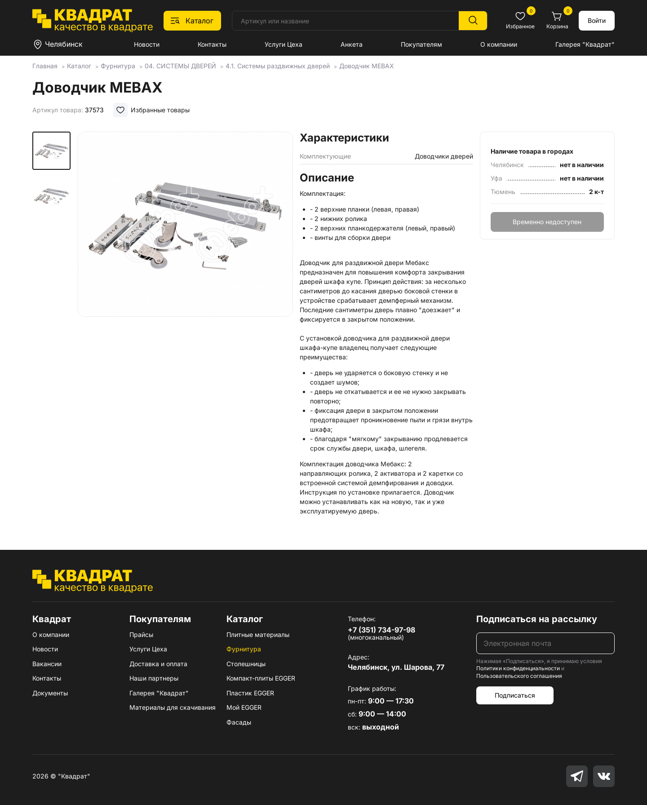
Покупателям (421, 44)
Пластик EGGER (250, 693)
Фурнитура (243, 649)
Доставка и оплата (158, 664)
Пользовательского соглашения (519, 675)
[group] (185, 244)
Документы (50, 693)
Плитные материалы (257, 634)
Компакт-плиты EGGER (260, 678)
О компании (498, 44)
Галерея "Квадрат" (585, 44)
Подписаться (515, 695)
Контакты (212, 44)
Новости (147, 44)
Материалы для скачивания (172, 707)
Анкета (352, 44)
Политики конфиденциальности (518, 668)
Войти (597, 20)
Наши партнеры (153, 678)
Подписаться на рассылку (536, 619)
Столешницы (246, 664)
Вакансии (47, 664)
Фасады (238, 722)
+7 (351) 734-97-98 (381, 630)
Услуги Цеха (283, 44)
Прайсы (141, 634)
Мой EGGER (243, 707)
